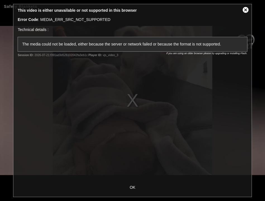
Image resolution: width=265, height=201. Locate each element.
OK (132, 187)
